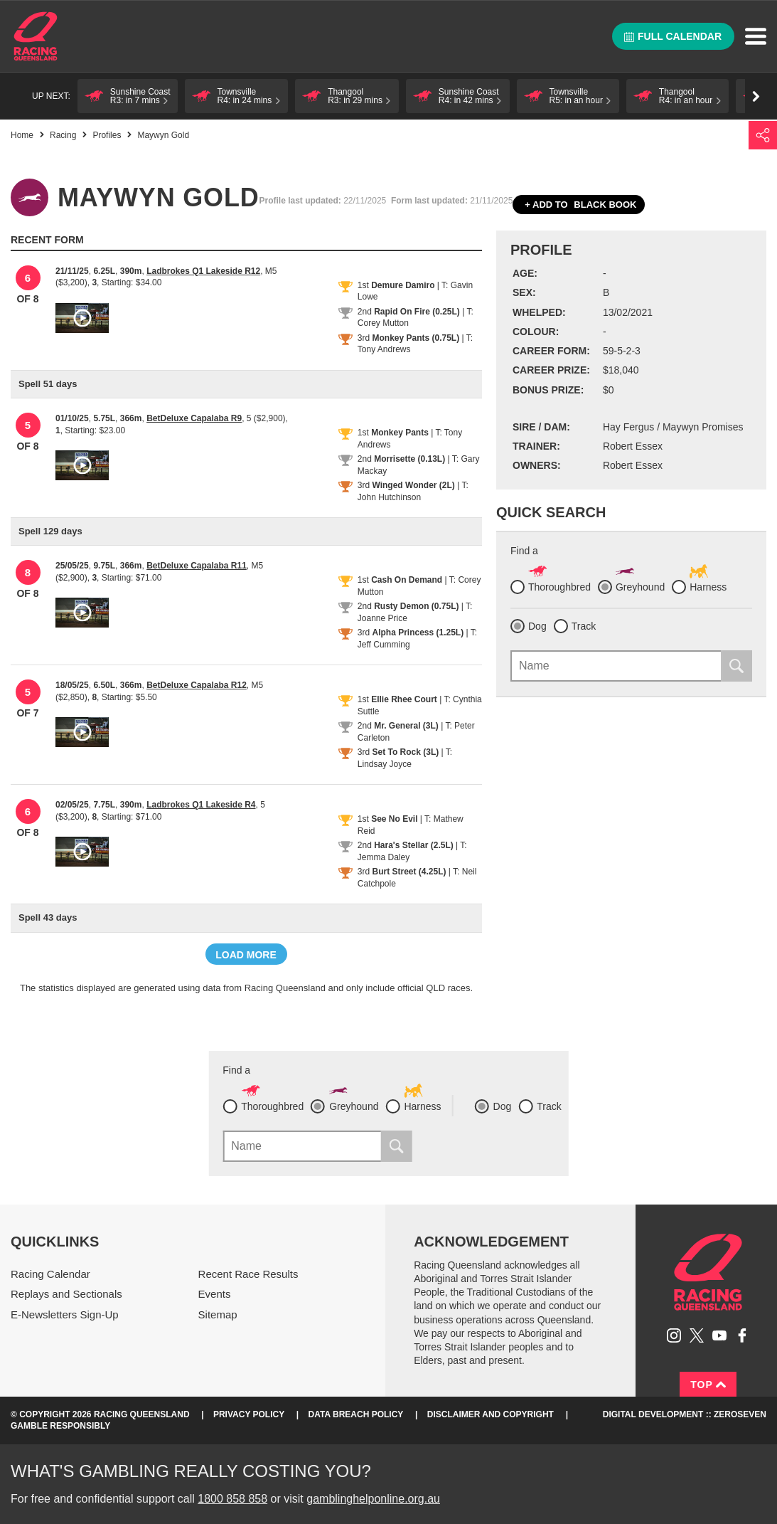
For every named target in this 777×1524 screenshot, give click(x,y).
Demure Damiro (402, 285)
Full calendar (673, 36)
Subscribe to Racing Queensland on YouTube (719, 1335)
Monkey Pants (400, 433)
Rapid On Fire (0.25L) (417, 312)
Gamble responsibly (60, 1426)
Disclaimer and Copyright (490, 1414)
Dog (537, 626)
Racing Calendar (50, 1274)
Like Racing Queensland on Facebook (742, 1335)
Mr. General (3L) (406, 726)
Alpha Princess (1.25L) (417, 632)
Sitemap (217, 1314)
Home (35, 36)
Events (214, 1294)
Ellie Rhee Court (404, 699)
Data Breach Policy (356, 1414)
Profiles (106, 135)
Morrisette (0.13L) (409, 459)
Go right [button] (756, 96)
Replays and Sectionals (66, 1294)
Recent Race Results (248, 1274)
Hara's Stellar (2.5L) (414, 845)
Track (584, 626)
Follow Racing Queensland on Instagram (674, 1335)
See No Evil (394, 819)
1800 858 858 (232, 1499)
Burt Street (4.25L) (409, 872)
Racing (63, 135)
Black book (578, 205)
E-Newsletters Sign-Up (65, 1314)
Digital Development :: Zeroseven (684, 1414)
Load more (246, 955)
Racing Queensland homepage (708, 1272)
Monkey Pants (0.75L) (415, 338)
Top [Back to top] (708, 1384)
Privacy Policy (248, 1414)
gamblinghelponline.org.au (373, 1499)
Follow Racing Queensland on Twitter (697, 1335)
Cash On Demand (406, 580)
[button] (127, 96)
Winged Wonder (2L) (413, 485)
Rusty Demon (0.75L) (416, 606)
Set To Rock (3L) (405, 752)
